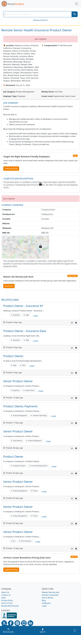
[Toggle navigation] (76, 3)
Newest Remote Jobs (50, 592)
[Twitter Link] (4, 623)
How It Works (47, 597)
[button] (72, 322)
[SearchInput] (37, 14)
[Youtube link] (24, 623)
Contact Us (6, 595)
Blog (44, 600)
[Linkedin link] (30, 623)
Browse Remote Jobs (10, 606)
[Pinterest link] (17, 623)
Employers (46, 603)
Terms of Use (6, 603)
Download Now (11, 168)
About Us (5, 592)
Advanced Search (40, 20)
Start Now (9, 286)
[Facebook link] (11, 623)
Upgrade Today (11, 569)
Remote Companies (50, 595)
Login (44, 606)
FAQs (3, 597)
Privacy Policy (7, 600)
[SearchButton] (74, 14)
